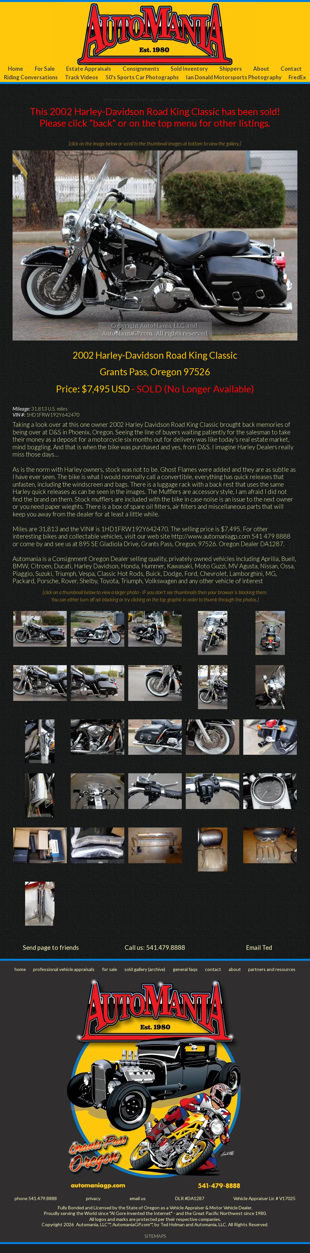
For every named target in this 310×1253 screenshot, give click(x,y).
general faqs (185, 978)
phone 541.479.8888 (36, 1207)
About (261, 68)
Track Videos (91, 77)
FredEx (155, 86)
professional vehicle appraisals (64, 978)
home (20, 978)
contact (213, 978)
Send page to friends (50, 956)
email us (137, 1207)
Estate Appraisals (87, 68)
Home (15, 68)
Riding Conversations (35, 77)
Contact (291, 68)
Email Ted (259, 956)
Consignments (140, 68)
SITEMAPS (155, 1245)
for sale (110, 978)
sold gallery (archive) (146, 978)
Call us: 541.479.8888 (155, 956)
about (234, 978)
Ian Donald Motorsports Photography (253, 77)
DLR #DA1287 (188, 1207)
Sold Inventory (189, 68)
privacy (93, 1207)
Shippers (230, 68)
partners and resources (271, 978)
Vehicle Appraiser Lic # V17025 (263, 1207)
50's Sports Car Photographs (156, 77)
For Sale (44, 68)
